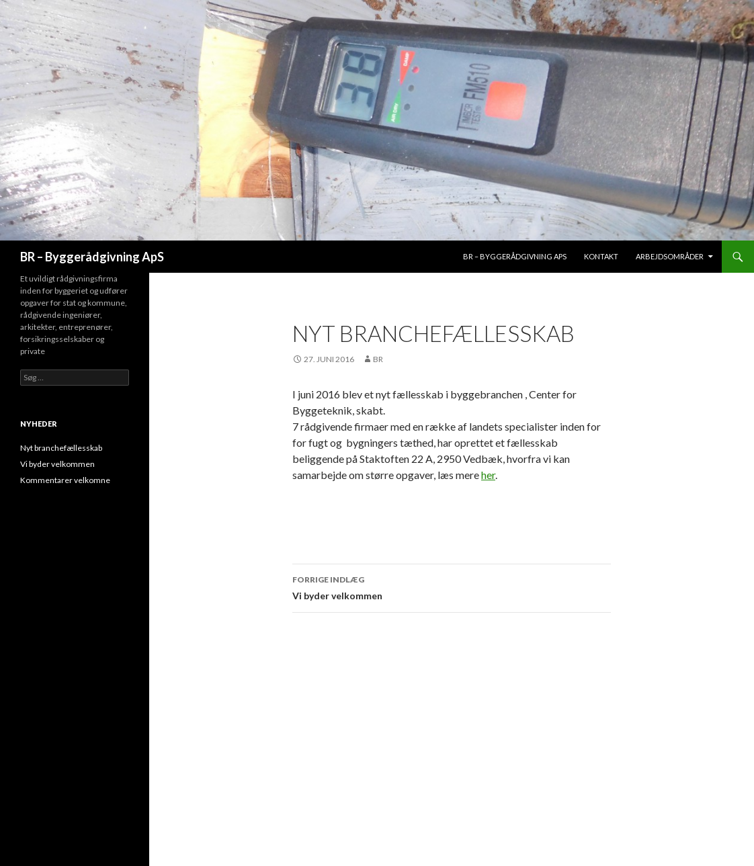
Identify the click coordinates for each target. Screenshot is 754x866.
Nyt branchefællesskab (61, 448)
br (378, 359)
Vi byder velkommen (451, 586)
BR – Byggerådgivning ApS (92, 256)
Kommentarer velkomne (65, 480)
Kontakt (601, 256)
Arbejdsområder (670, 256)
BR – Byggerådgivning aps (515, 256)
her (488, 474)
